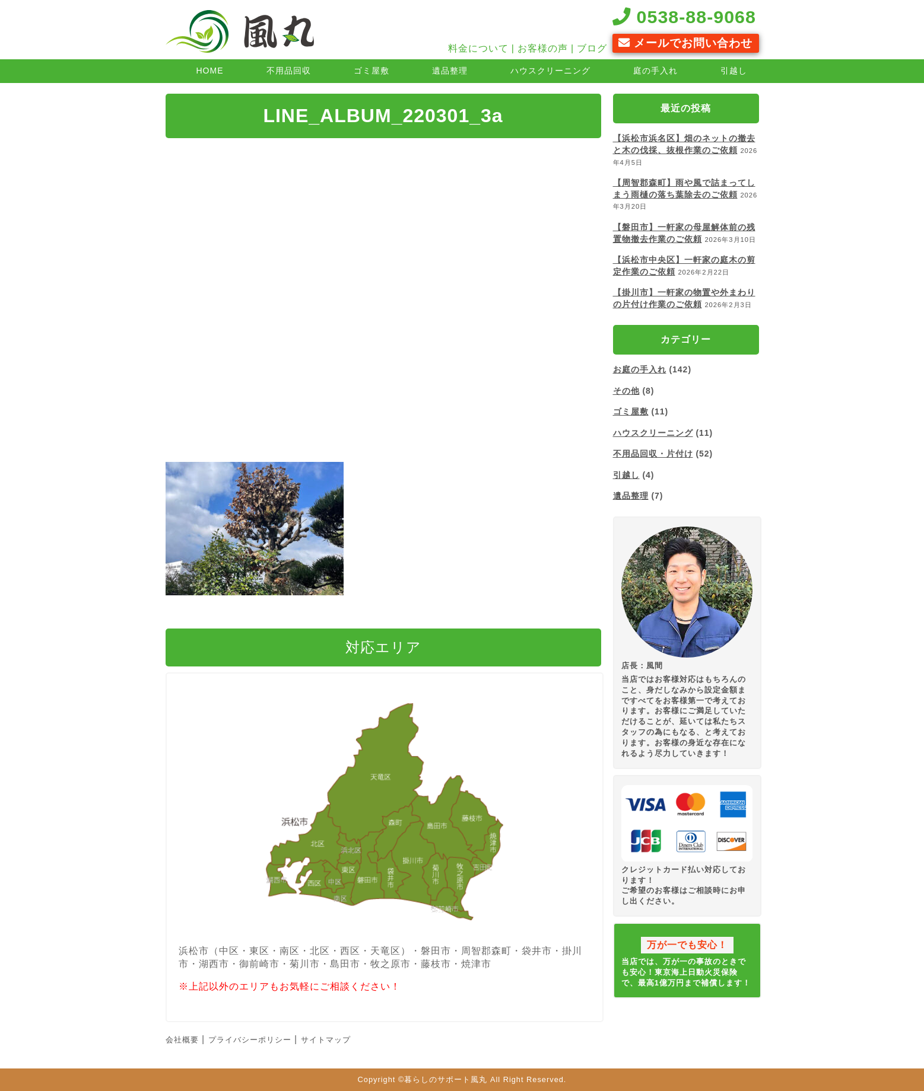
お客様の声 (542, 48)
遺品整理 (450, 70)
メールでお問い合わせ (685, 43)
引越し (733, 70)
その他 (626, 390)
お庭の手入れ (639, 369)
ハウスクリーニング (550, 70)
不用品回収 (288, 70)
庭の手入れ (655, 70)
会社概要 (182, 1039)
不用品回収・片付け (653, 453)
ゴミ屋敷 (371, 70)
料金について (478, 48)
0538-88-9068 (684, 17)
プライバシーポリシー (249, 1039)
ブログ (592, 48)
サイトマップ (326, 1039)
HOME (210, 70)
